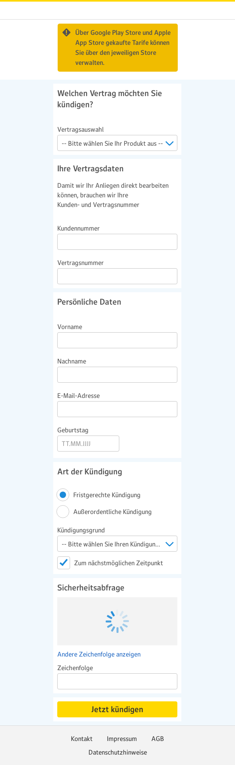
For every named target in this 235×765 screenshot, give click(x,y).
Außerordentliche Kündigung (113, 512)
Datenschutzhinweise (117, 752)
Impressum (122, 739)
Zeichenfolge (75, 668)
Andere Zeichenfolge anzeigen (99, 654)
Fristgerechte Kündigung (107, 495)
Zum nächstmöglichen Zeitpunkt (118, 563)
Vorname (69, 327)
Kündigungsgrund (81, 530)
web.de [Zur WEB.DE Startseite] (12, 10)
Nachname (71, 361)
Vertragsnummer (80, 263)
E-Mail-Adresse (78, 396)
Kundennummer (78, 228)
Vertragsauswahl (80, 129)
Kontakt (81, 739)
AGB (157, 739)
